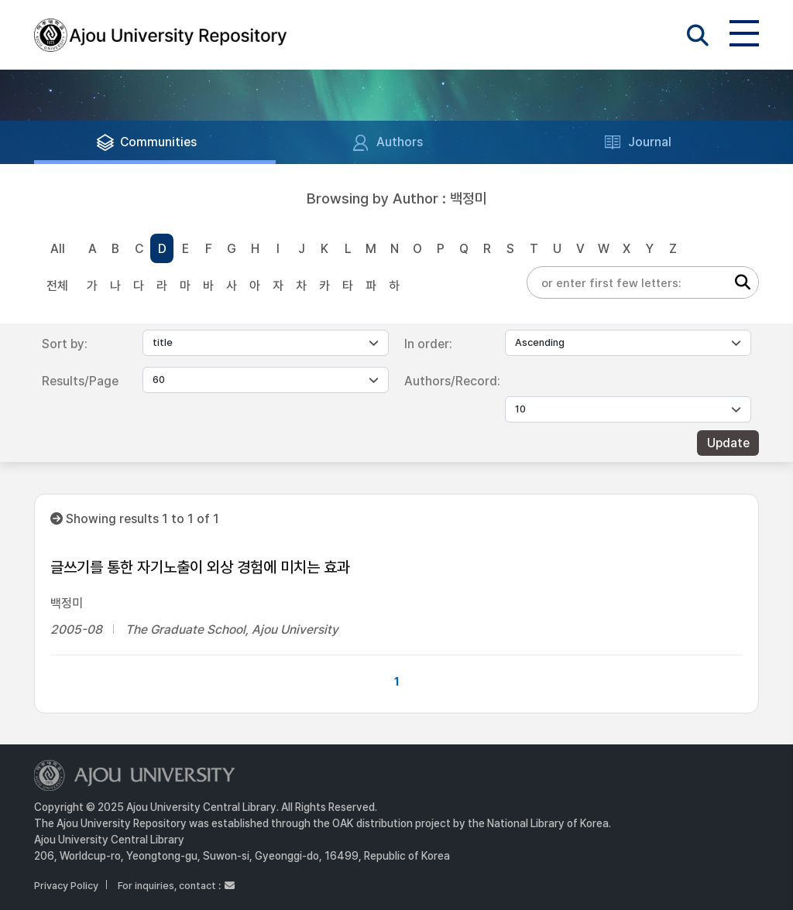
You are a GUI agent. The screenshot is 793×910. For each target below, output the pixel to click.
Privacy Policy (66, 885)
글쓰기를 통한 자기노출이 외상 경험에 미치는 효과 (200, 567)
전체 (57, 286)
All (57, 248)
